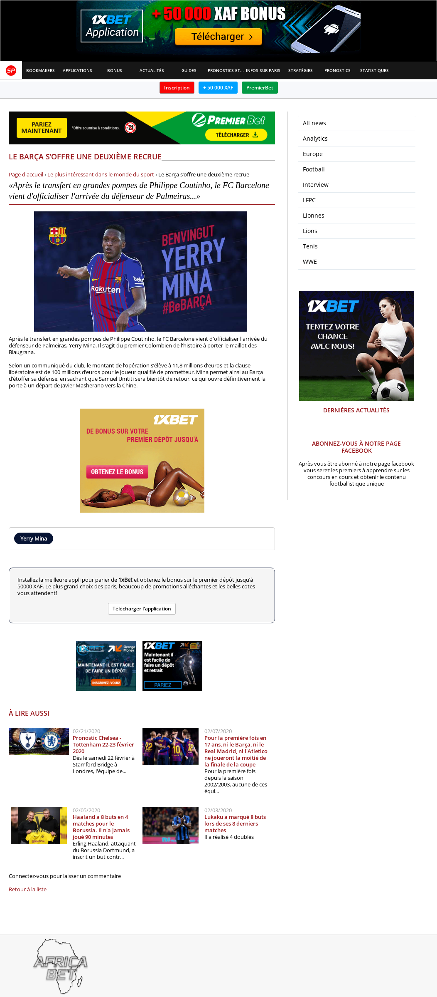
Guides (189, 70)
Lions (310, 231)
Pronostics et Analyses (226, 70)
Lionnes (313, 215)
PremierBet (259, 87)
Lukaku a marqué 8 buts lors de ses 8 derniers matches (235, 823)
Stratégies (300, 70)
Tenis (310, 246)
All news (314, 123)
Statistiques (374, 70)
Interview (316, 184)
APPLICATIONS (77, 70)
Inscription (177, 87)
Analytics (315, 138)
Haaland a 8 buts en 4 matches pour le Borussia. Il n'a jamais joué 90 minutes (101, 827)
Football (314, 169)
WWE (310, 261)
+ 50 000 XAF (218, 87)
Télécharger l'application (142, 608)
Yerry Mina (33, 538)
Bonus (114, 70)
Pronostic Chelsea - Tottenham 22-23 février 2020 (103, 744)
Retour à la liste (28, 889)
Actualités (152, 70)
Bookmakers (40, 70)
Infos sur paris (263, 70)
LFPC (309, 200)
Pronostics (337, 70)
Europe (313, 154)
